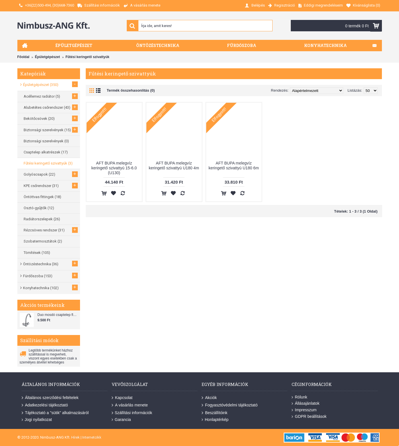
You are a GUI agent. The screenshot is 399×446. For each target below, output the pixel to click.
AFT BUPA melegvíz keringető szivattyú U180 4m (174, 165)
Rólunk (299, 397)
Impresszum (304, 410)
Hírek (75, 437)
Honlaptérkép (215, 419)
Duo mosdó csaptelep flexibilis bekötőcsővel (58, 315)
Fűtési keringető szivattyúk (87, 57)
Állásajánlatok (305, 403)
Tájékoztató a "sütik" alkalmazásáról (55, 413)
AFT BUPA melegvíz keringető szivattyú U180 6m (233, 165)
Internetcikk (91, 437)
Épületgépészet (47, 57)
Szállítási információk (132, 413)
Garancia (121, 419)
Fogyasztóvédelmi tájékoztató (229, 405)
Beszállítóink (215, 413)
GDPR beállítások (309, 416)
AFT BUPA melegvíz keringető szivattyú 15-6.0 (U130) (114, 168)
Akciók (209, 397)
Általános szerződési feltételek (50, 397)
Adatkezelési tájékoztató (45, 405)
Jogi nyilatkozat (37, 419)
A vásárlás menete (130, 405)
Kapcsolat (122, 397)
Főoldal (23, 57)
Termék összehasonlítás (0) (131, 90)
